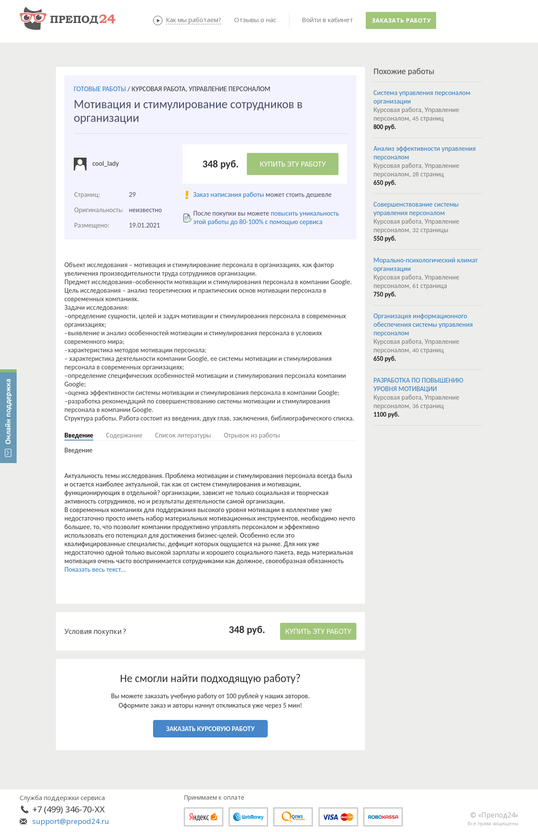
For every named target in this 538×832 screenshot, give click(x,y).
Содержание (124, 435)
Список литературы (183, 435)
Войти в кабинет (327, 19)
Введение (78, 435)
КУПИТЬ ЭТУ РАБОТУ (293, 164)
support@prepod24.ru (70, 821)
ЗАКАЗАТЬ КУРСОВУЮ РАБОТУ (210, 729)
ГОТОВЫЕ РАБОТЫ (100, 89)
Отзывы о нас (255, 19)
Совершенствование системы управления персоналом (416, 208)
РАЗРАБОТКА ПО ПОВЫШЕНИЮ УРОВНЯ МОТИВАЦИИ (418, 384)
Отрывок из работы (252, 435)
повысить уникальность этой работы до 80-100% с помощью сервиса (266, 217)
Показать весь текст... (95, 569)
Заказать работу (401, 20)
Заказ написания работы (228, 194)
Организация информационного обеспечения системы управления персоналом (423, 324)
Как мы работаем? (193, 19)
